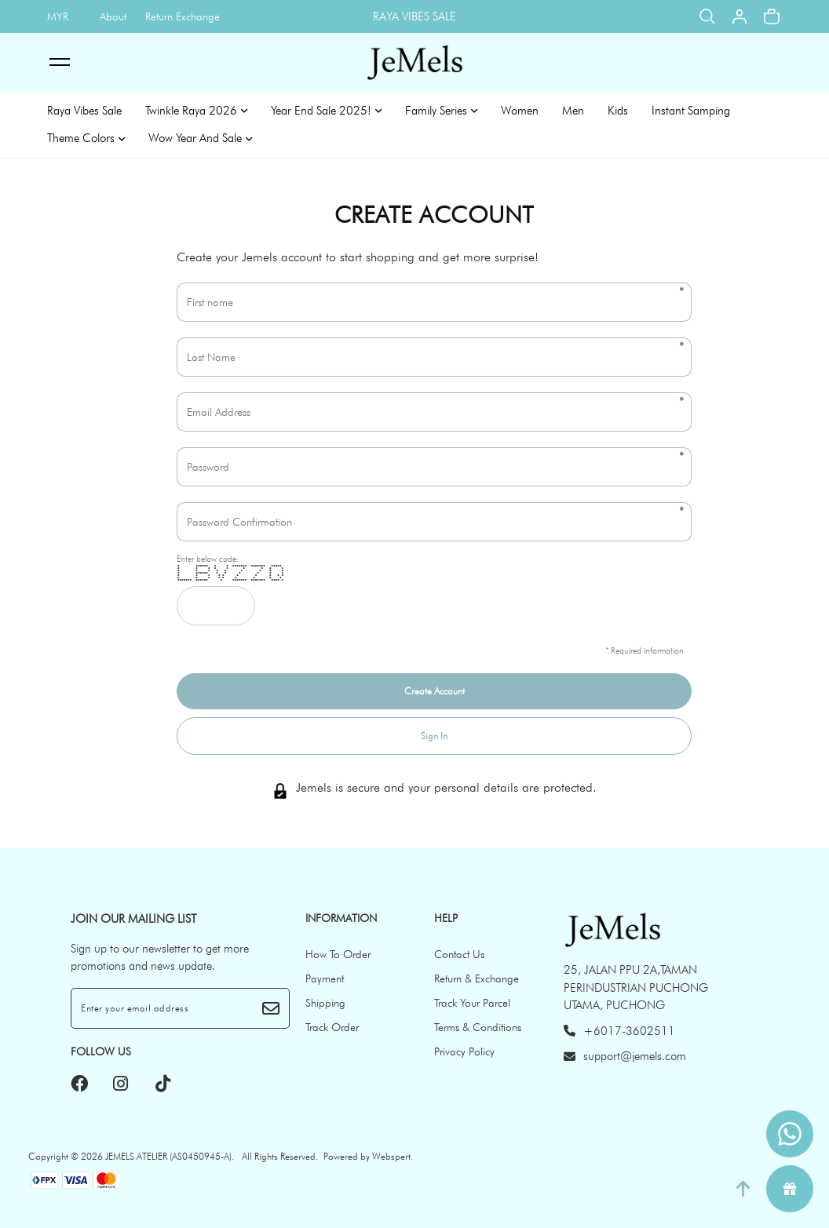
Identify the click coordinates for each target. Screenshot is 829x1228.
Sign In (434, 736)
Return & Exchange (476, 978)
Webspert (391, 1156)
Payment (324, 978)
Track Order (332, 1027)
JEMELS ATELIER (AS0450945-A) (168, 1156)
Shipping (325, 1003)
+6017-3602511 (619, 1031)
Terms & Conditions (477, 1027)
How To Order (338, 954)
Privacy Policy (464, 1051)
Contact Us (459, 954)
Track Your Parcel (472, 1003)
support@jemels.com (625, 1056)
